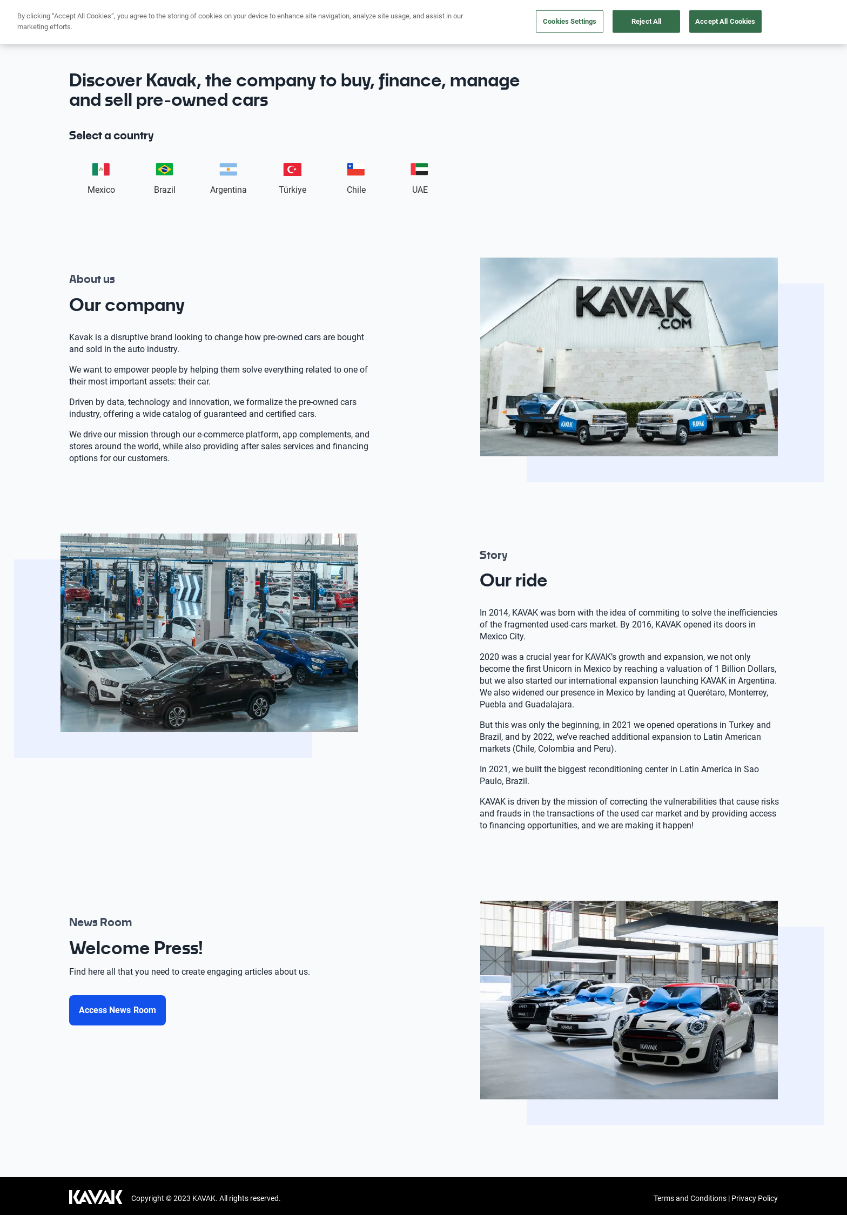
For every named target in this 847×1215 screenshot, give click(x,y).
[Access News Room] (117, 1010)
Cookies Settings (569, 21)
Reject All (646, 21)
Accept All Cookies (725, 21)
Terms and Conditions (690, 1198)
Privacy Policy (754, 1198)
